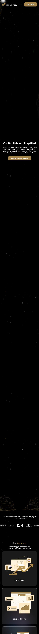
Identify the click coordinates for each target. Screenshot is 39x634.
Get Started (30, 4)
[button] (21, 4)
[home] (9, 4)
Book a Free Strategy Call (19, 158)
